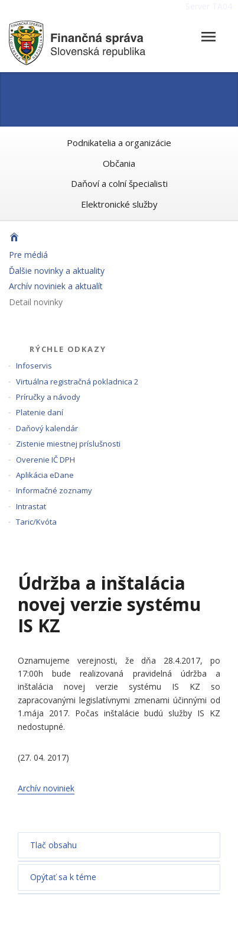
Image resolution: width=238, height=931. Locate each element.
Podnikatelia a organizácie (119, 142)
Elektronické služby (119, 204)
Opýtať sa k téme (63, 876)
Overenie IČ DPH (45, 459)
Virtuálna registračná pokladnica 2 (77, 381)
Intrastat (31, 506)
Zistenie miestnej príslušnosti (68, 443)
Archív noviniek (46, 788)
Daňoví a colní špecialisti (119, 183)
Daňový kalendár (47, 428)
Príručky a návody (48, 397)
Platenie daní (39, 412)
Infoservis (34, 365)
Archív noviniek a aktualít (56, 286)
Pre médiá (28, 254)
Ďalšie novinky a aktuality (57, 270)
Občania (119, 163)
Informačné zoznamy (54, 490)
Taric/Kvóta (36, 521)
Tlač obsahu (53, 845)
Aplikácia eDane (45, 475)
